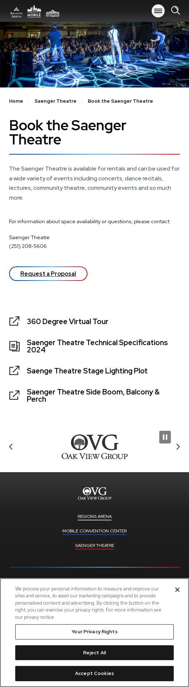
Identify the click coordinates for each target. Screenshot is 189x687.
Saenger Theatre (55, 101)
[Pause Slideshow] (165, 437)
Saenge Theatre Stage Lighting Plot (87, 371)
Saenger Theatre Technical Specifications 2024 (97, 346)
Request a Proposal (48, 274)
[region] (94, 632)
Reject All (94, 653)
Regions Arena (34, 11)
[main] (94, 219)
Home (16, 101)
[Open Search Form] (175, 11)
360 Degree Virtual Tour (67, 321)
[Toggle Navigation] (158, 10)
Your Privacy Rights (94, 632)
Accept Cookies (94, 673)
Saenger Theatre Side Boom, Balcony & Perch (93, 395)
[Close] (177, 590)
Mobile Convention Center (94, 531)
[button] (11, 446)
